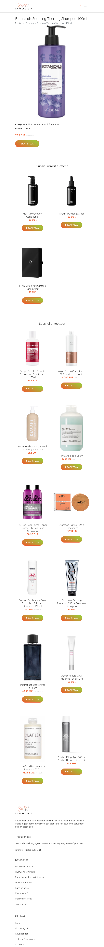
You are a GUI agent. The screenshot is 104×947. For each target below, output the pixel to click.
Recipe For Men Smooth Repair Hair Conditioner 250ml (32, 374)
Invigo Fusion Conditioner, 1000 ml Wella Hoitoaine (71, 373)
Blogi (17, 923)
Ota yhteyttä (21, 928)
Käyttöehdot (21, 933)
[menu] (85, 6)
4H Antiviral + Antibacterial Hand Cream (32, 287)
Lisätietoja (27, 143)
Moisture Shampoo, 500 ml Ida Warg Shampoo (32, 448)
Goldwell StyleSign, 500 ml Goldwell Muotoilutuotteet (71, 759)
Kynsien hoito (22, 888)
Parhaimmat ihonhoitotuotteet (30, 877)
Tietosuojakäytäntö (25, 939)
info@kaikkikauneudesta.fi (28, 849)
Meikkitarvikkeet (23, 898)
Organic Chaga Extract (71, 213)
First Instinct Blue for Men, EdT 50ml (32, 686)
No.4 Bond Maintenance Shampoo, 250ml (32, 768)
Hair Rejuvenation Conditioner (32, 215)
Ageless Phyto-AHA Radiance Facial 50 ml (71, 677)
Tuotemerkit (21, 904)
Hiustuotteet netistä (38, 124)
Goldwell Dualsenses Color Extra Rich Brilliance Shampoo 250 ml (33, 603)
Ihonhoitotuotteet (24, 882)
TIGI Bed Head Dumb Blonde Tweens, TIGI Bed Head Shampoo (32, 528)
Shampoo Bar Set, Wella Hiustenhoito (71, 526)
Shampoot (54, 124)
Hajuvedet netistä (24, 866)
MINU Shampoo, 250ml (71, 455)
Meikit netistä (21, 893)
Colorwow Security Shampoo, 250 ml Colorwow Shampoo (72, 603)
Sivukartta (20, 944)
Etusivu (18, 23)
